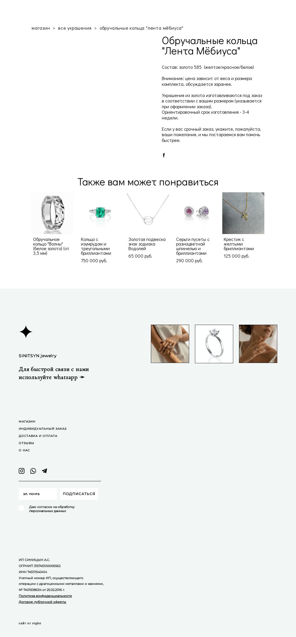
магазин (41, 28)
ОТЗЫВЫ (26, 443)
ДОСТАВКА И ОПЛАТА (38, 436)
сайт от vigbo (30, 623)
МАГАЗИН (27, 421)
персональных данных (47, 511)
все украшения (74, 28)
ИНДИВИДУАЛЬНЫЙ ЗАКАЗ (43, 429)
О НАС (24, 450)
